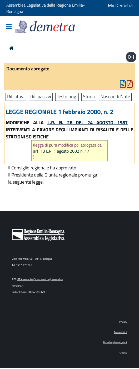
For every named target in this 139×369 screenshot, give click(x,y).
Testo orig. (67, 96)
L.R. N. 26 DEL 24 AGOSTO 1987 (87, 122)
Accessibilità (120, 332)
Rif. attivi (15, 96)
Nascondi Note (115, 96)
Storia (89, 96)
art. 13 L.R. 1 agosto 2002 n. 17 (61, 151)
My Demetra (120, 5)
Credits (123, 353)
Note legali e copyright (115, 342)
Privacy (123, 322)
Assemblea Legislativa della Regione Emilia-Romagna (45, 8)
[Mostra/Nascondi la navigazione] (9, 26)
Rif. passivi (40, 96)
